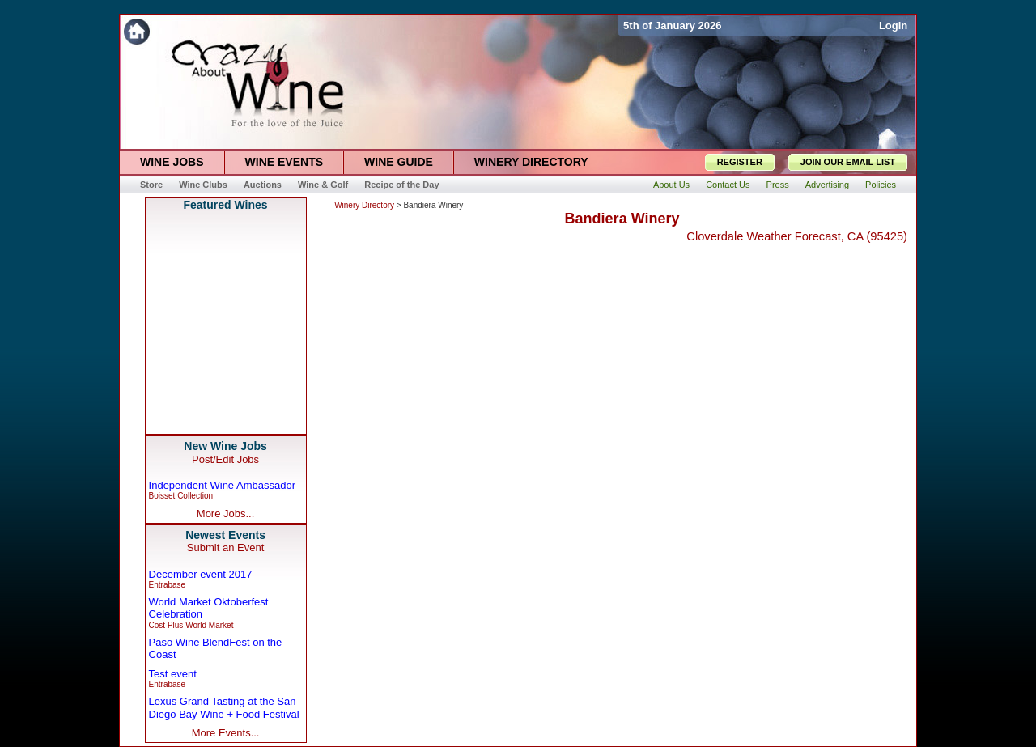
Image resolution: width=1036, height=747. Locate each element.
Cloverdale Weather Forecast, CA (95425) (796, 236)
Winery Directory (364, 205)
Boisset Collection (181, 495)
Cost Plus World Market (191, 625)
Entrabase (167, 584)
